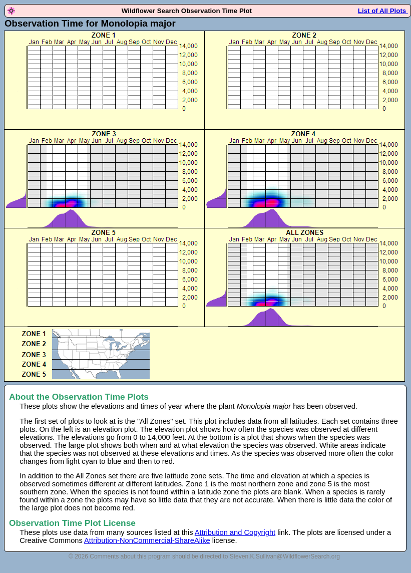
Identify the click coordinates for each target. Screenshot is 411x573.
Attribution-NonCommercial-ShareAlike (147, 540)
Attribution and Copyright (235, 532)
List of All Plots (383, 11)
